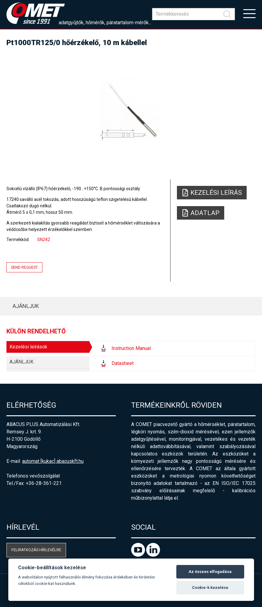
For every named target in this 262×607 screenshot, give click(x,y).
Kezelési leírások (28, 347)
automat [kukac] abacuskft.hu (53, 461)
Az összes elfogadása (210, 571)
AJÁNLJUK (26, 306)
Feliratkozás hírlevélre (36, 549)
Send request (24, 267)
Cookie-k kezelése (210, 587)
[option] (130, 110)
